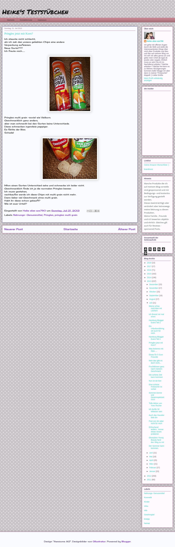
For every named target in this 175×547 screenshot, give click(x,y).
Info (145, 510)
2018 (149, 263)
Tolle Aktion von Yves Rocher (155, 404)
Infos (146, 506)
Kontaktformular (26, 20)
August (152, 299)
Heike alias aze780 (155, 41)
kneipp (147, 519)
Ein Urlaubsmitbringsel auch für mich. (156, 329)
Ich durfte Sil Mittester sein (155, 410)
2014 (149, 277)
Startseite (11, 20)
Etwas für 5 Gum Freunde (156, 356)
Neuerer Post (13, 229)
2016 (149, 270)
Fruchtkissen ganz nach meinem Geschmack (156, 368)
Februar (152, 467)
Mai (151, 456)
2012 (149, 476)
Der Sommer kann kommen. (156, 447)
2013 (149, 281)
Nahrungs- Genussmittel (27, 215)
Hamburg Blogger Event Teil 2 (156, 321)
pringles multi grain (66, 215)
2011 (149, 480)
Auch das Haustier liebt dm (156, 416)
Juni (151, 453)
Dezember (153, 284)
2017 (149, 266)
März (151, 464)
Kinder (146, 502)
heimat (147, 523)
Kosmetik (148, 497)
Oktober (153, 292)
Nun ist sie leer (155, 381)
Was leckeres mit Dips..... (156, 350)
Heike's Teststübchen (35, 11)
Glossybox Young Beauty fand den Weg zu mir (156, 440)
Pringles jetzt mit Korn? (156, 344)
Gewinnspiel (149, 515)
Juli (151, 303)
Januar (152, 471)
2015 (149, 274)
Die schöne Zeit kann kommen (156, 376)
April (151, 460)
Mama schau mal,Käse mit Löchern (155, 308)
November (153, 288)
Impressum (42, 20)
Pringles (48, 215)
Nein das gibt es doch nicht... (155, 362)
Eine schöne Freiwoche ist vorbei (155, 386)
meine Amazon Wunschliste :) (156, 165)
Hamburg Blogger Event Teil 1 (156, 338)
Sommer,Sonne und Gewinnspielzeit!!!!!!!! (156, 396)
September (154, 295)
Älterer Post (126, 229)
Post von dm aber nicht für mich (156, 422)
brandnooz (148, 169)
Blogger (126, 541)
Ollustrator (99, 541)
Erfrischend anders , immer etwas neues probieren (156, 430)
